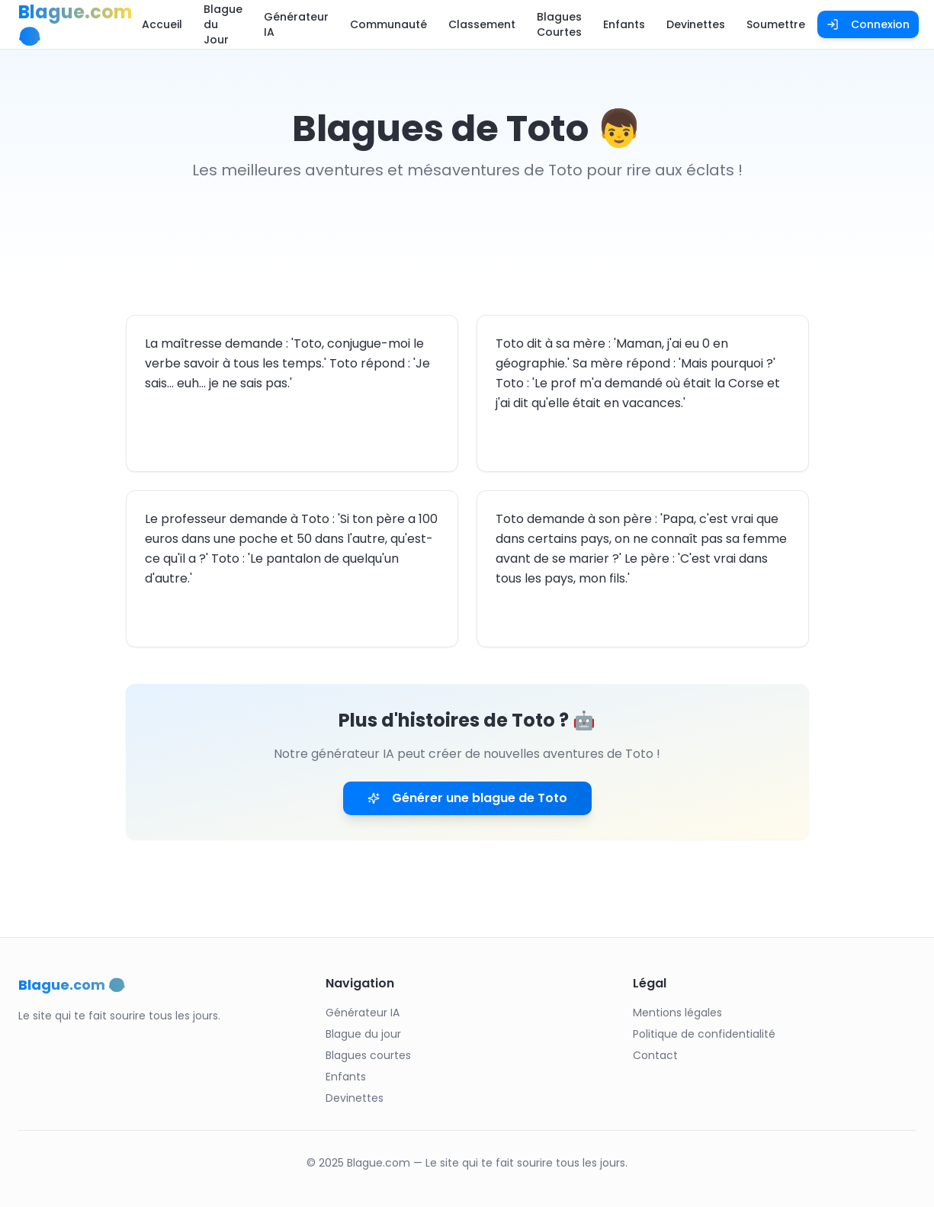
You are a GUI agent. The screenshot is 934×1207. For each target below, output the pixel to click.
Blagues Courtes (559, 24)
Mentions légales (677, 1012)
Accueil (162, 24)
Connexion (868, 24)
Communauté (388, 24)
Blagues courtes (368, 1055)
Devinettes (695, 24)
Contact (655, 1055)
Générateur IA (296, 24)
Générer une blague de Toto (467, 798)
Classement (481, 24)
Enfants (624, 24)
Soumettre (775, 24)
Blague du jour (363, 1034)
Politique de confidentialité (704, 1034)
